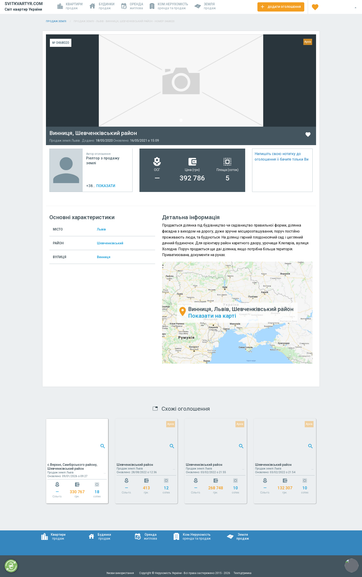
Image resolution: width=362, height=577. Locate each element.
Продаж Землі (56, 21)
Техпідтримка (242, 573)
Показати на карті (212, 316)
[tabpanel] (181, 80)
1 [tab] (181, 120)
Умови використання (120, 573)
